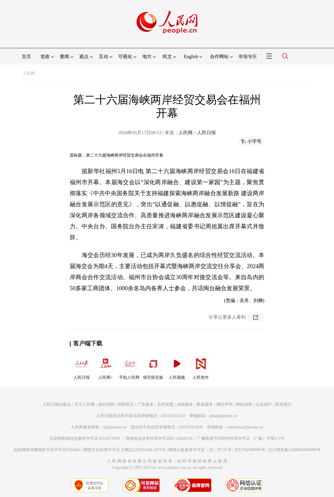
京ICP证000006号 (249, 450)
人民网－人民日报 (197, 132)
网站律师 (244, 404)
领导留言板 (153, 367)
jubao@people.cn (223, 416)
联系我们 (283, 404)
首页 (26, 56)
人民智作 (201, 367)
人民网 (29, 73)
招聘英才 (126, 404)
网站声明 (224, 404)
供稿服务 (185, 404)
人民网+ (105, 367)
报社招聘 (106, 404)
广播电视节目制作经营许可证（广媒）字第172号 (241, 438)
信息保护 (264, 404)
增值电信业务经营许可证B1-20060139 (159, 438)
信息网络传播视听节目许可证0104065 (46, 450)
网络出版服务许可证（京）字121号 (199, 450)
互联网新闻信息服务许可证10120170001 (85, 438)
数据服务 (205, 404)
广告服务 (145, 404)
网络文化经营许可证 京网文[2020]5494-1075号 (124, 450)
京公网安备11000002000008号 (294, 450)
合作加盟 (165, 404)
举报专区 (247, 56)
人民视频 (177, 367)
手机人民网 (129, 367)
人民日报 (81, 367)
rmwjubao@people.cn (245, 427)
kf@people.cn (114, 427)
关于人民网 (84, 404)
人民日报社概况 (56, 404)
